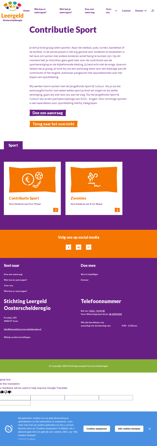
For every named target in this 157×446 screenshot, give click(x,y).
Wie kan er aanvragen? (15, 291)
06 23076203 (115, 314)
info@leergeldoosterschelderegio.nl (22, 329)
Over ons (8, 285)
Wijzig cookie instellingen (17, 337)
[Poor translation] (7, 392)
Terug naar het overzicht (53, 124)
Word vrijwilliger (89, 274)
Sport (13, 145)
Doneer (85, 279)
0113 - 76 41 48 (97, 310)
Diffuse (32, 439)
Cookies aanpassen (97, 428)
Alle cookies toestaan (129, 428)
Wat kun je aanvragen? (15, 279)
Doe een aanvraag (48, 113)
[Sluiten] (149, 428)
